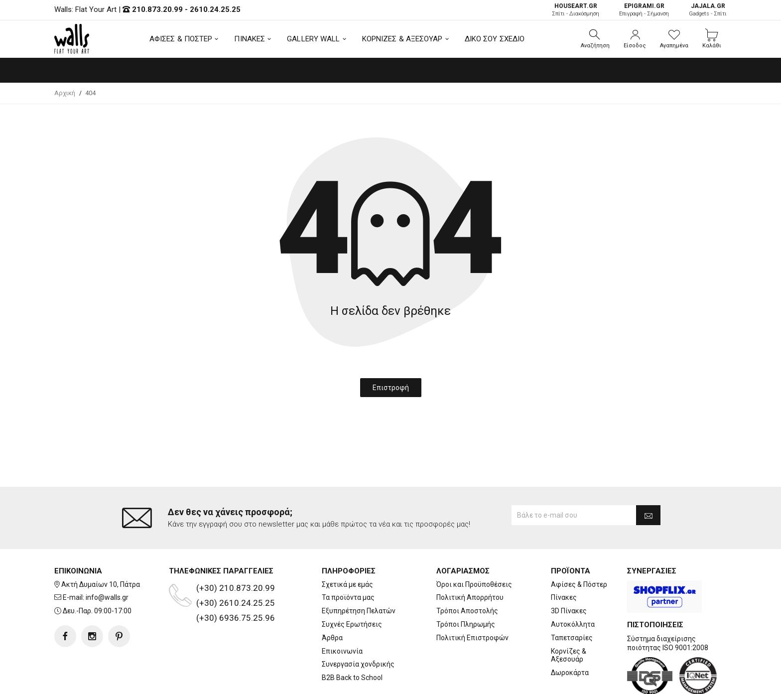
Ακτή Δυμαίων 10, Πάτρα (100, 545)
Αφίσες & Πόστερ (579, 545)
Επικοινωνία (342, 611)
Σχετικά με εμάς (347, 545)
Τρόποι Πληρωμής (465, 584)
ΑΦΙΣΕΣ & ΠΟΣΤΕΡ (181, 38)
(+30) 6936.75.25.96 (235, 578)
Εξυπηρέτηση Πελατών (358, 571)
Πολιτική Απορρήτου (470, 557)
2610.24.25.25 (215, 9)
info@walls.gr (107, 557)
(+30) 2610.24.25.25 (235, 563)
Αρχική (64, 93)
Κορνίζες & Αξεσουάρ (568, 615)
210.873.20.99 (157, 9)
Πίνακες (564, 557)
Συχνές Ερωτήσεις (352, 584)
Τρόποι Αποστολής (467, 571)
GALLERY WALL (313, 38)
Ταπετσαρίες (572, 598)
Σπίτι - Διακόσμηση (575, 9)
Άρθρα (332, 598)
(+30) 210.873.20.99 (235, 548)
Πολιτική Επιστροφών (472, 598)
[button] (595, 38)
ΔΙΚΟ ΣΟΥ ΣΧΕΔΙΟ (495, 38)
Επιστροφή (391, 388)
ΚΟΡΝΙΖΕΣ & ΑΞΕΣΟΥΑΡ (402, 38)
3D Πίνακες (569, 571)
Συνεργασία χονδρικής (358, 624)
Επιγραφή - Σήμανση (644, 9)
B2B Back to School (352, 638)
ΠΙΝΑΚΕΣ (249, 38)
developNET (473, 680)
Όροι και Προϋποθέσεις (474, 545)
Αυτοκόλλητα (573, 584)
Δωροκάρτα (570, 633)
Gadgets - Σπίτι (708, 9)
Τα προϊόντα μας (348, 557)
